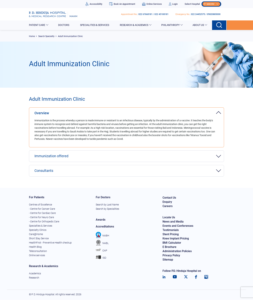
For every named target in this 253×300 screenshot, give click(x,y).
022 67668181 (145, 14)
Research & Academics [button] (134, 25)
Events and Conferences (178, 226)
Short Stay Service (39, 238)
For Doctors (103, 197)
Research (34, 277)
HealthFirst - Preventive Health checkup (50, 242)
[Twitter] (186, 277)
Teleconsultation (38, 251)
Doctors (64, 25)
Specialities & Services (95, 25)
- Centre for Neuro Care (41, 217)
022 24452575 (198, 14)
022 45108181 (161, 14)
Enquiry (167, 202)
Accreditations (105, 226)
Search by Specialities (107, 209)
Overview (41, 113)
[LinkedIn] (164, 277)
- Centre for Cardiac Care (42, 213)
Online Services (152, 4)
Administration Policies (177, 251)
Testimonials (171, 230)
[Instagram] (206, 277)
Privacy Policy (171, 255)
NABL (102, 243)
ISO (101, 258)
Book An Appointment (122, 4)
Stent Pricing (171, 234)
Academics (35, 273)
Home (32, 36)
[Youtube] (175, 277)
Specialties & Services (40, 225)
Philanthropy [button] (170, 25)
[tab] (126, 111)
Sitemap (168, 259)
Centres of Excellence (40, 204)
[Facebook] (196, 277)
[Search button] (219, 25)
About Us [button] (199, 25)
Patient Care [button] (37, 25)
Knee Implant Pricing (176, 238)
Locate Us (169, 217)
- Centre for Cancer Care (42, 209)
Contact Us (169, 197)
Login (173, 3)
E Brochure (169, 247)
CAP (101, 250)
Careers (168, 206)
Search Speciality (46, 36)
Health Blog (35, 247)
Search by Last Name (107, 204)
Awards (100, 219)
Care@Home (36, 234)
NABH (102, 235)
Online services (37, 255)
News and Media (173, 221)
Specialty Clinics (37, 230)
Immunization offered (51, 156)
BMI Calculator (172, 243)
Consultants (43, 171)
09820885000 (213, 14)
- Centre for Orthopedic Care (44, 221)
